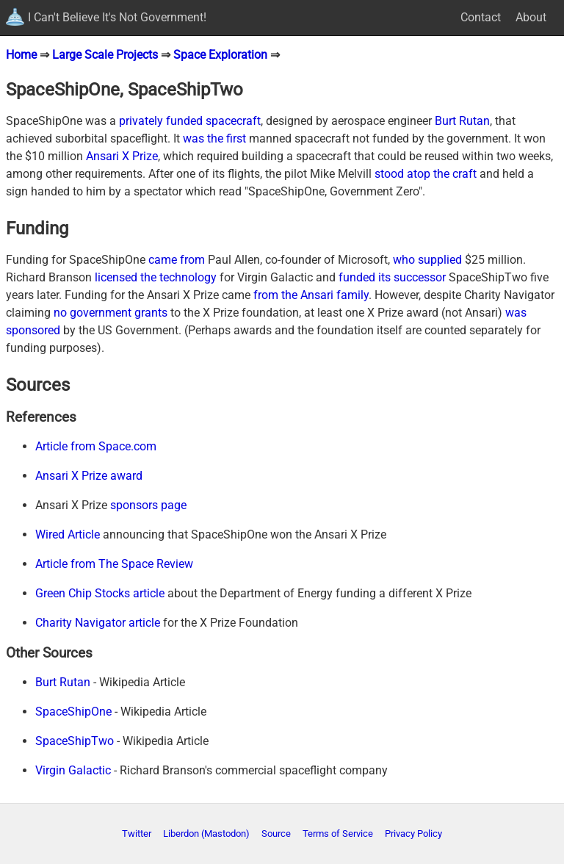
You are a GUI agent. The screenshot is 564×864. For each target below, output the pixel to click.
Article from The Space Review (114, 564)
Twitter (136, 833)
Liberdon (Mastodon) (206, 833)
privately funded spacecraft (190, 121)
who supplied (427, 260)
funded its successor (392, 277)
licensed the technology (156, 277)
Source (276, 833)
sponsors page (148, 505)
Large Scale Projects (105, 55)
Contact (480, 17)
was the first (214, 138)
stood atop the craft (426, 174)
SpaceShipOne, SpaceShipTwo (124, 89)
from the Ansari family (311, 295)
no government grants (110, 313)
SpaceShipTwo (74, 741)
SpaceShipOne (73, 712)
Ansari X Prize (122, 156)
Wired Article (67, 534)
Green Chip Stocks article (99, 593)
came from (176, 260)
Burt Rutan (462, 121)
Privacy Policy (413, 833)
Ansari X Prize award (88, 476)
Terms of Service (338, 833)
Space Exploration (220, 55)
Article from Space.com (95, 446)
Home (21, 55)
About (531, 17)
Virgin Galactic (73, 770)
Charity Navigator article (97, 623)
